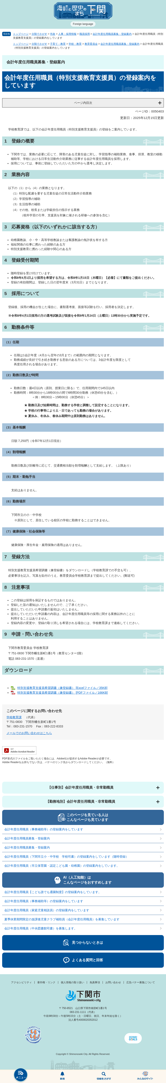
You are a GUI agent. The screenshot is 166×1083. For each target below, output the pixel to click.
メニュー (21, 1075)
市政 (52, 33)
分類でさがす (39, 33)
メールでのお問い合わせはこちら (29, 733)
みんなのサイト (145, 1076)
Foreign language (83, 24)
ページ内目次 (83, 102)
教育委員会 (91, 43)
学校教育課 (14, 717)
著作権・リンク (46, 982)
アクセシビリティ (21, 982)
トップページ (21, 33)
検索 (104, 1076)
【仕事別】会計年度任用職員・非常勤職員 (80, 787)
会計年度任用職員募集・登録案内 (112, 33)
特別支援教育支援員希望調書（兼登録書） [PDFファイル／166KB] (62, 692)
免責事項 (95, 982)
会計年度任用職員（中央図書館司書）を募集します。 (40, 928)
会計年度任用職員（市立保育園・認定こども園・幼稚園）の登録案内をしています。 (61, 865)
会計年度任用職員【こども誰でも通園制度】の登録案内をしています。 (52, 892)
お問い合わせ (113, 982)
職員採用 (84, 33)
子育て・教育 (58, 43)
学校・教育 (75, 43)
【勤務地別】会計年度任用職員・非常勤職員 (80, 801)
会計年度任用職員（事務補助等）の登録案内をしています (43, 829)
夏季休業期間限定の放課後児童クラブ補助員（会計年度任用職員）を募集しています (61, 919)
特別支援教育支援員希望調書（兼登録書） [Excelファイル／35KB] (62, 688)
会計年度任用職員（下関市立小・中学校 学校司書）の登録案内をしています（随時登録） (66, 856)
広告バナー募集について (140, 982)
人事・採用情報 (67, 33)
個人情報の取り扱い (72, 982)
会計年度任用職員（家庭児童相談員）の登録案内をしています (46, 910)
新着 (62, 1076)
